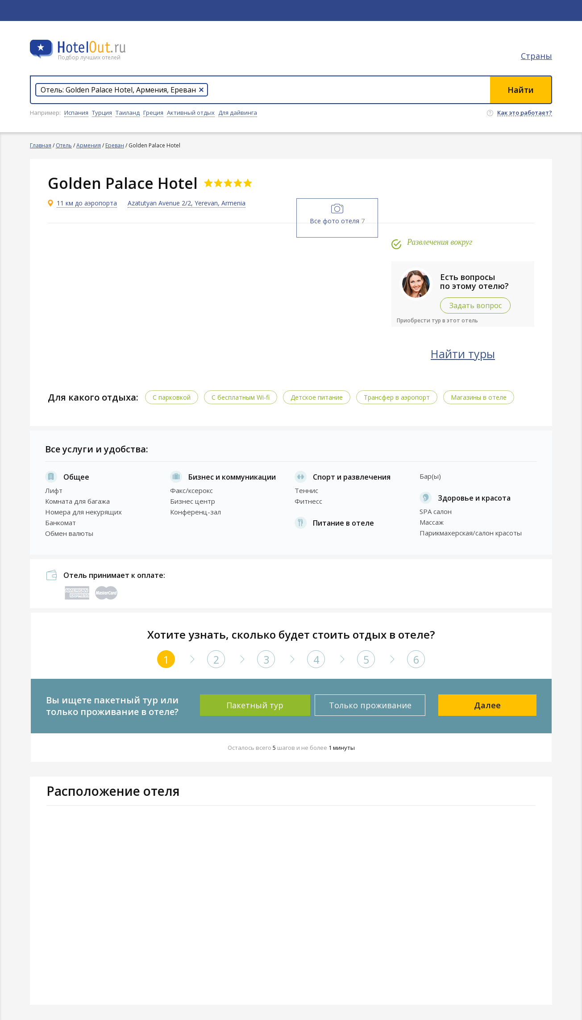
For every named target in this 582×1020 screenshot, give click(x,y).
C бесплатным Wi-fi (241, 397)
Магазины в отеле (479, 397)
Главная (40, 145)
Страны (536, 55)
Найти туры (463, 353)
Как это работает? (524, 113)
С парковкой (172, 397)
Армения (88, 145)
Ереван (114, 145)
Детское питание (317, 397)
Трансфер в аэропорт (397, 397)
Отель (64, 145)
